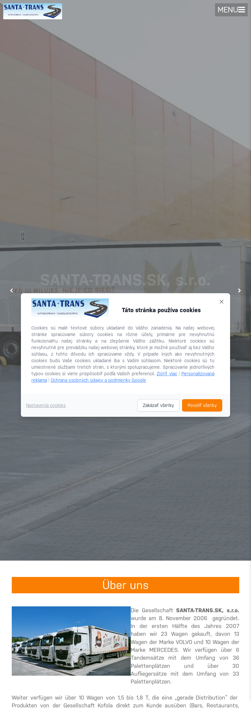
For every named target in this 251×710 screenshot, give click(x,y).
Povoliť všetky (202, 405)
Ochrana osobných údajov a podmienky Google (98, 380)
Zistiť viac (167, 373)
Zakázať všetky (158, 405)
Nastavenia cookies (46, 405)
